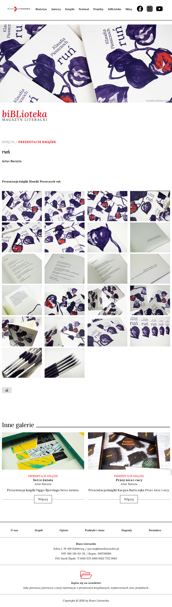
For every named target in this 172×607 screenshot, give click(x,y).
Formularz (155, 530)
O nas (14, 530)
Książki (69, 9)
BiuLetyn (41, 9)
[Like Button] (7, 390)
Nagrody (126, 530)
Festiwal (84, 9)
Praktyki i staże (95, 530)
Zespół (39, 530)
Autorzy (56, 9)
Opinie (64, 530)
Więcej (43, 499)
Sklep (128, 9)
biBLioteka (114, 9)
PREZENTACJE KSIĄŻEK (43, 476)
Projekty (98, 9)
